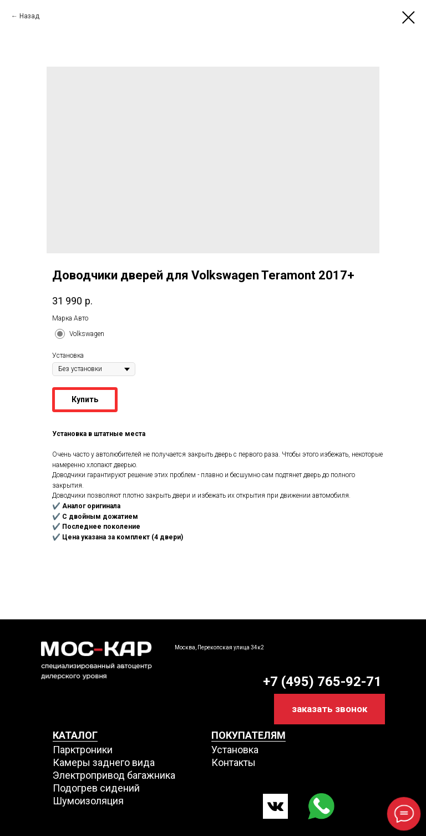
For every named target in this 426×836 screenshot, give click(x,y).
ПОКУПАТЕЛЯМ (248, 735)
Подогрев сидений (96, 788)
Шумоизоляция (88, 801)
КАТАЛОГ (75, 735)
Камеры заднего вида (104, 762)
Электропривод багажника (114, 775)
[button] (329, 709)
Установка (234, 749)
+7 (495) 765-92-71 (322, 681)
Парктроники (83, 749)
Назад (29, 16)
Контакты (233, 762)
